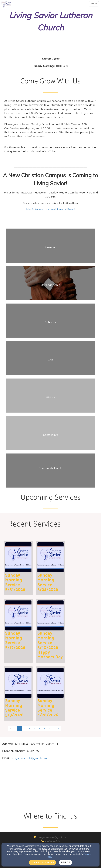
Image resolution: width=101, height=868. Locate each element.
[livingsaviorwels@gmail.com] (29, 758)
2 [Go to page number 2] (24, 728)
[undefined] (50, 247)
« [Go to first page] (10, 728)
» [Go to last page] (58, 728)
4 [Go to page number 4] (34, 728)
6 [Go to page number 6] (44, 728)
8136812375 (52, 840)
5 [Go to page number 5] (39, 728)
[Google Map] (50, 786)
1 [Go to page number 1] (19, 728)
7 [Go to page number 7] (49, 728)
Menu (95, 3)
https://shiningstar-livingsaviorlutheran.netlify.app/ (50, 209)
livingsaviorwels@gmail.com (52, 837)
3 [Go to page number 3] (29, 728)
